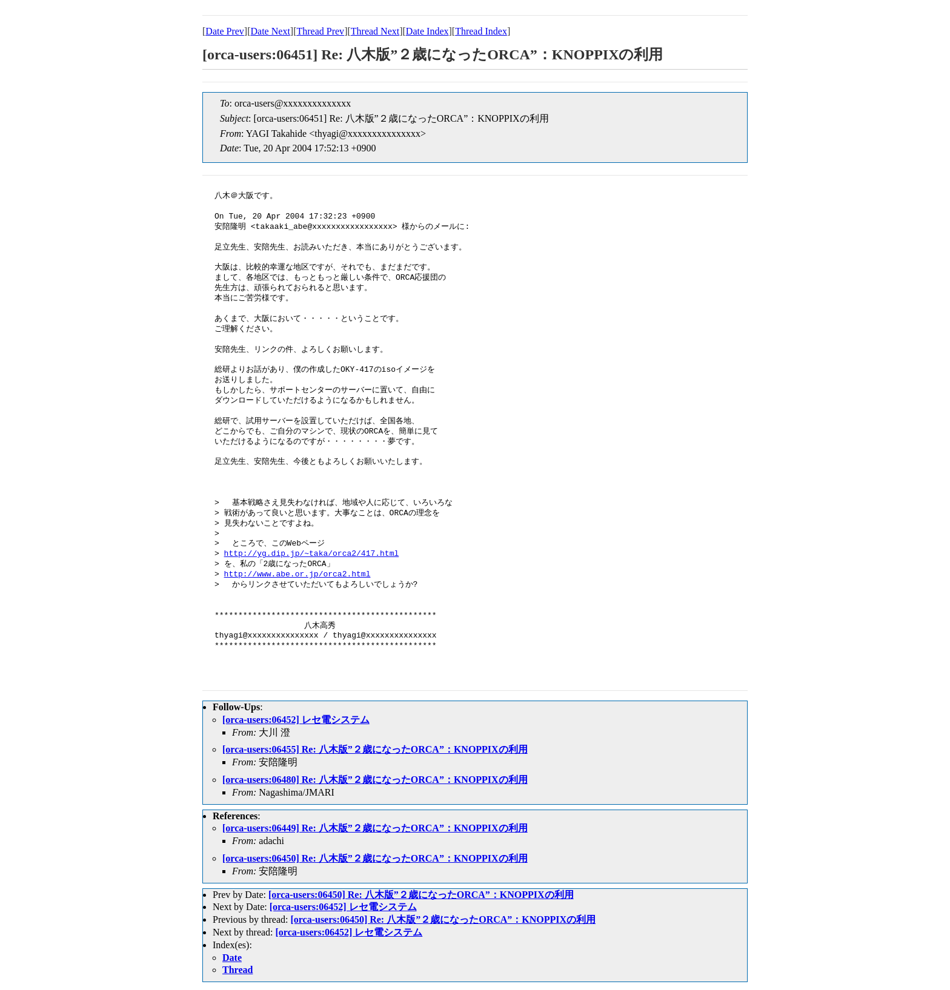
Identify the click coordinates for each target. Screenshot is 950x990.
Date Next (270, 31)
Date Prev (224, 31)
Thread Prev (320, 31)
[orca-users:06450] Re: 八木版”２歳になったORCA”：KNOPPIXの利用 (375, 858)
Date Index (427, 31)
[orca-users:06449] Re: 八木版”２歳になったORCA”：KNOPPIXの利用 (375, 828)
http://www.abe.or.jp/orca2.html (297, 574)
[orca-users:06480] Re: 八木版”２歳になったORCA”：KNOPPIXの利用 (375, 779)
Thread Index (481, 31)
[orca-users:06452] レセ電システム (296, 719)
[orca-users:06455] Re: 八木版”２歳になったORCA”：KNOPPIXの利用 (375, 749)
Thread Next (375, 31)
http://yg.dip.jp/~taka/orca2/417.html (311, 554)
